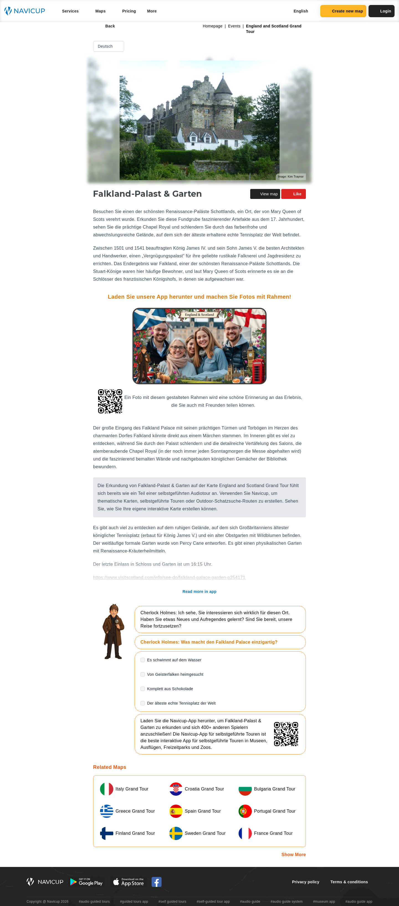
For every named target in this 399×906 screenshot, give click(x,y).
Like (293, 194)
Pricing (129, 11)
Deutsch (109, 46)
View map (265, 194)
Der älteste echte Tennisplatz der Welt (181, 703)
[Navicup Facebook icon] (157, 882)
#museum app (324, 902)
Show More (294, 854)
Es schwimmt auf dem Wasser (174, 660)
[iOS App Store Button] (128, 881)
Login (381, 11)
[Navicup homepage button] (26, 11)
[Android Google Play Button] (86, 881)
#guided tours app (134, 902)
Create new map (343, 11)
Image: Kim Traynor (291, 176)
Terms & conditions (349, 882)
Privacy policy (305, 882)
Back (106, 26)
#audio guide (250, 902)
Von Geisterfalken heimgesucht (175, 674)
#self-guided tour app (213, 902)
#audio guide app (359, 902)
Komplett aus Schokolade (170, 689)
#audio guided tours (94, 902)
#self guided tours (172, 902)
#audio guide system (286, 902)
